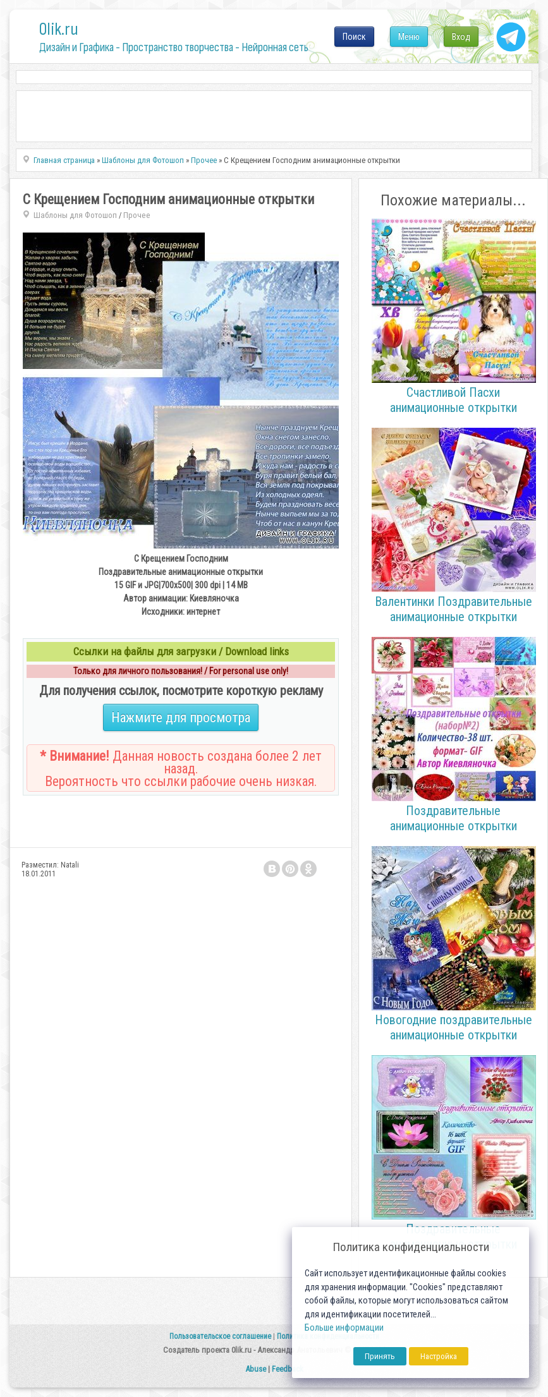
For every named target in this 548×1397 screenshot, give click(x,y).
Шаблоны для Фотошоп (75, 215)
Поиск (354, 37)
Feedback (287, 1369)
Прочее (136, 215)
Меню (409, 37)
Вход (461, 37)
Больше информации (344, 1327)
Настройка (438, 1356)
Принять (380, 1356)
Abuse (255, 1369)
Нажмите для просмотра (180, 717)
